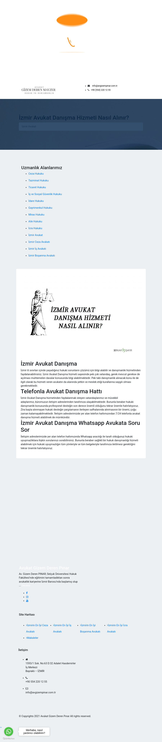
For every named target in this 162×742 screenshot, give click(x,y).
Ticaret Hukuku (37, 187)
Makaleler (32, 637)
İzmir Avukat (35, 235)
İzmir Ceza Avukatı (39, 242)
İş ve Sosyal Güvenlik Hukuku (45, 194)
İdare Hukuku (36, 201)
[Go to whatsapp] (8, 731)
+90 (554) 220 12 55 (101, 90)
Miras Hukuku (36, 214)
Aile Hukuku (35, 221)
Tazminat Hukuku (38, 180)
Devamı (26, 585)
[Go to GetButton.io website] (8, 738)
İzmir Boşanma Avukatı (41, 255)
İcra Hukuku (35, 228)
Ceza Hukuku (36, 173)
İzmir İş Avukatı (37, 248)
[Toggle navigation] (140, 90)
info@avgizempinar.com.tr (104, 86)
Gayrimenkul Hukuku (40, 207)
